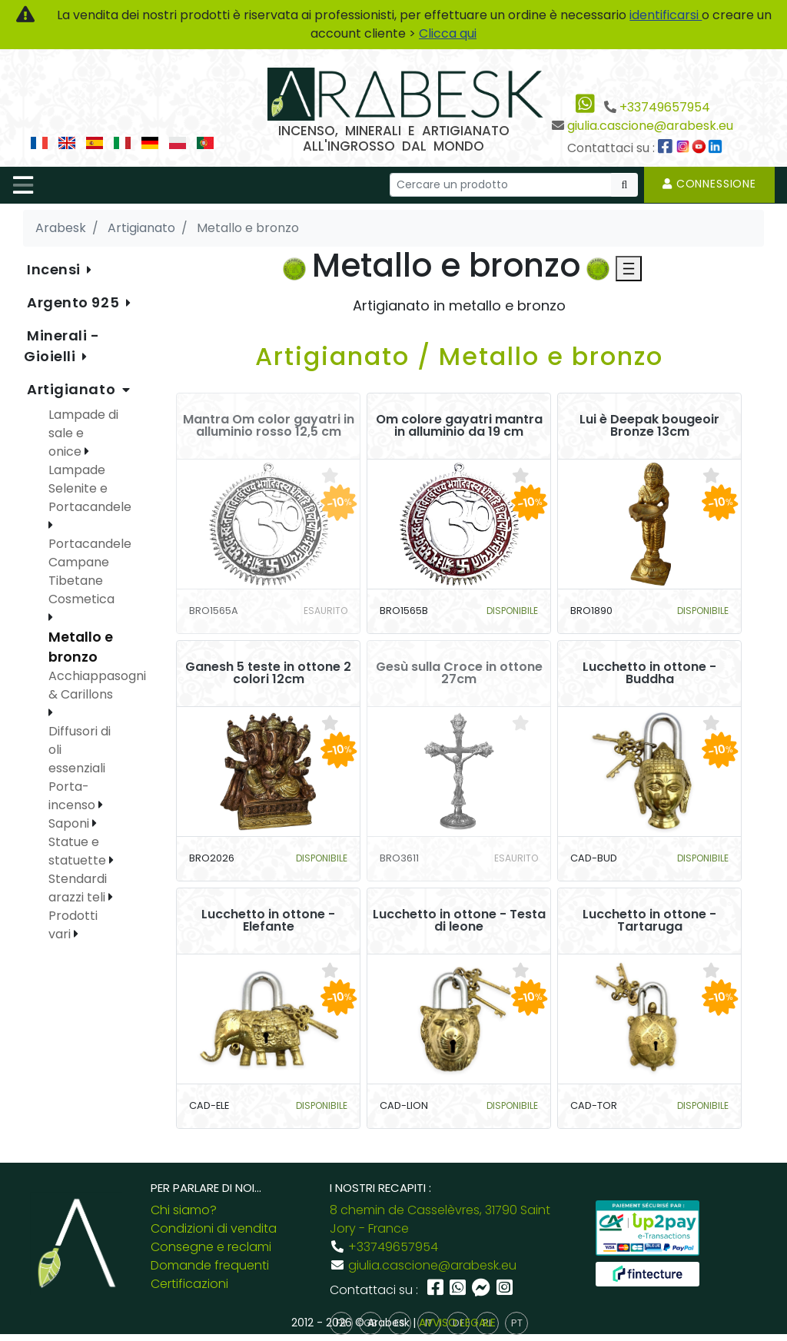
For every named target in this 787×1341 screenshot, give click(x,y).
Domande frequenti (210, 1265)
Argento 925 (75, 302)
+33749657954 (664, 107)
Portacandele (89, 544)
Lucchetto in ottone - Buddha (649, 673)
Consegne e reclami (211, 1247)
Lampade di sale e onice (83, 433)
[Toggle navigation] (23, 185)
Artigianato (73, 389)
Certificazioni (189, 1284)
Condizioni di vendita (214, 1228)
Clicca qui (448, 33)
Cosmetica (81, 599)
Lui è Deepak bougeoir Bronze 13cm (649, 425)
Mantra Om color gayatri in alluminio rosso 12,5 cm (268, 425)
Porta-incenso (73, 796)
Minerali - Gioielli (62, 346)
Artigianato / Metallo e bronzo (459, 356)
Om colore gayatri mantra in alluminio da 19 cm (459, 425)
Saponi (70, 823)
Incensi (55, 269)
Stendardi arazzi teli (78, 888)
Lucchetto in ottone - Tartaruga (649, 920)
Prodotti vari (73, 925)
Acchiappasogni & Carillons (97, 685)
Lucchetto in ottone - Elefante (268, 920)
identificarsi (665, 15)
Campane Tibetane (78, 571)
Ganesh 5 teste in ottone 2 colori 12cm (268, 673)
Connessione (709, 183)
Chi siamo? (184, 1210)
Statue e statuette (78, 851)
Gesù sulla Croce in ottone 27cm (459, 673)
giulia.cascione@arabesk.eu (650, 125)
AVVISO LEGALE (457, 1322)
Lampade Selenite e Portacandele (89, 488)
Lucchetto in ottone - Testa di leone (459, 920)
